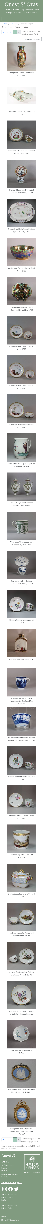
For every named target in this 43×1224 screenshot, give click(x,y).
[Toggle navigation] (4, 19)
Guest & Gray (22, 4)
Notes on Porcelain (32, 39)
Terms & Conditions (9, 1194)
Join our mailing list (11, 1182)
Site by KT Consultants (10, 1220)
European (13, 24)
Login (3, 1216)
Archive (4, 24)
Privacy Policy (7, 1197)
